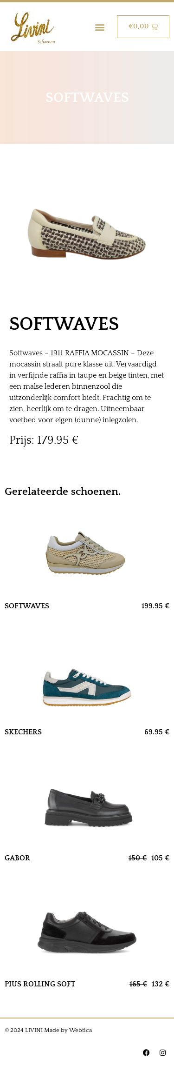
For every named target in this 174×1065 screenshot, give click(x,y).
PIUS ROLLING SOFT (40, 984)
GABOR (17, 858)
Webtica (80, 1030)
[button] (100, 26)
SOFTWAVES (27, 606)
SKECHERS (23, 732)
